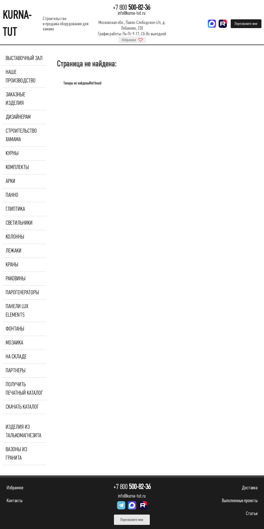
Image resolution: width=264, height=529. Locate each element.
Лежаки (13, 251)
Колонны (15, 237)
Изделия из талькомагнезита (23, 431)
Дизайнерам (18, 117)
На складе (16, 357)
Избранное (132, 40)
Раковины (16, 278)
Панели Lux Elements (17, 310)
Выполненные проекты (240, 500)
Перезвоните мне (246, 23)
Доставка (250, 488)
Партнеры (16, 370)
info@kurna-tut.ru (131, 13)
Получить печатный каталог (24, 388)
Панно (12, 195)
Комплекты (17, 167)
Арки (10, 181)
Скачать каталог (22, 407)
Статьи (252, 513)
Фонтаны (15, 329)
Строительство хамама (21, 135)
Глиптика (15, 209)
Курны (12, 153)
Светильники (19, 223)
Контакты (14, 500)
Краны (12, 265)
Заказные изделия (15, 98)
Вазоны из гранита (16, 453)
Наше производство (21, 76)
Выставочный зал (24, 58)
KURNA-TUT (17, 23)
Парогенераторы (22, 292)
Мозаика (14, 343)
